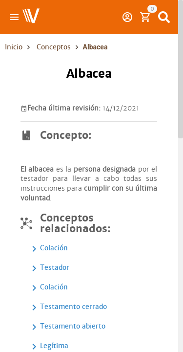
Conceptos (54, 47)
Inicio (13, 47)
